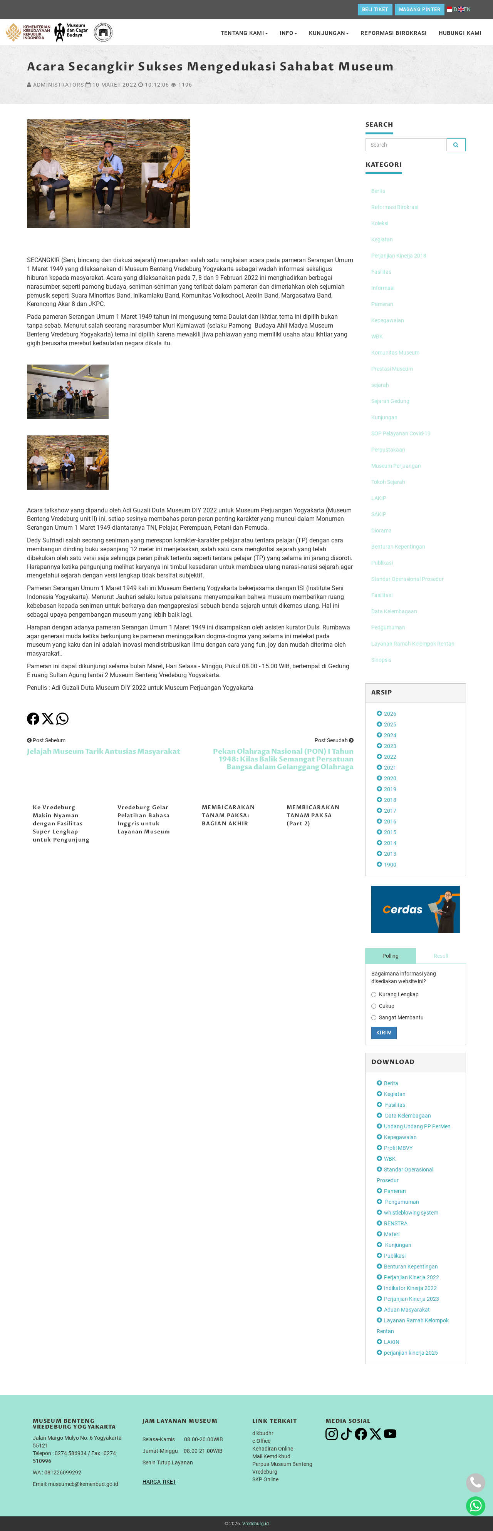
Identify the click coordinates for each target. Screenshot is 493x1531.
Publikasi (382, 563)
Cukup (382, 1006)
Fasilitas (381, 272)
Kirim (384, 1033)
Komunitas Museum (395, 353)
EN (464, 9)
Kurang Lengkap (395, 994)
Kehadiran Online (272, 1449)
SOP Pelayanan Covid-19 (401, 433)
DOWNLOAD (393, 1062)
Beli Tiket (375, 9)
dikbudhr (262, 1433)
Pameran (382, 304)
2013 (390, 854)
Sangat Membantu (397, 1017)
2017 (390, 811)
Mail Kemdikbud (271, 1456)
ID (452, 9)
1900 (390, 865)
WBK (377, 336)
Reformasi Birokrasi (394, 33)
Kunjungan (329, 33)
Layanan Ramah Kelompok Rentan (412, 644)
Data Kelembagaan (394, 611)
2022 (390, 757)
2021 (390, 768)
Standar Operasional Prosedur (407, 579)
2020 (390, 778)
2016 (390, 821)
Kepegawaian (387, 320)
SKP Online (265, 1479)
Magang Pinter (419, 9)
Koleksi (379, 223)
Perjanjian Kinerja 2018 (398, 256)
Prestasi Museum (392, 369)
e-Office (261, 1441)
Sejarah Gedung (390, 401)
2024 (390, 735)
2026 (390, 714)
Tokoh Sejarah (388, 482)
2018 (390, 800)
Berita (378, 191)
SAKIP (378, 514)
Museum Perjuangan (396, 466)
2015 (390, 832)
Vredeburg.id (255, 1523)
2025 (390, 724)
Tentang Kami (244, 33)
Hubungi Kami (460, 33)
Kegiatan (382, 239)
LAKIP (378, 498)
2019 (390, 789)
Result (441, 956)
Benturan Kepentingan (398, 547)
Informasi (382, 288)
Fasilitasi (381, 595)
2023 (390, 746)
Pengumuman (388, 627)
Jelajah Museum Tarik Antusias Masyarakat (103, 751)
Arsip (381, 692)
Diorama (381, 530)
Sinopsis (381, 660)
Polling (390, 956)
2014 (390, 843)
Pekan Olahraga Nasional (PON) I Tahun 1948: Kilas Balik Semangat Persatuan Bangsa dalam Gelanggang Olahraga (283, 759)
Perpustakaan (388, 450)
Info (288, 33)
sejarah (380, 385)
